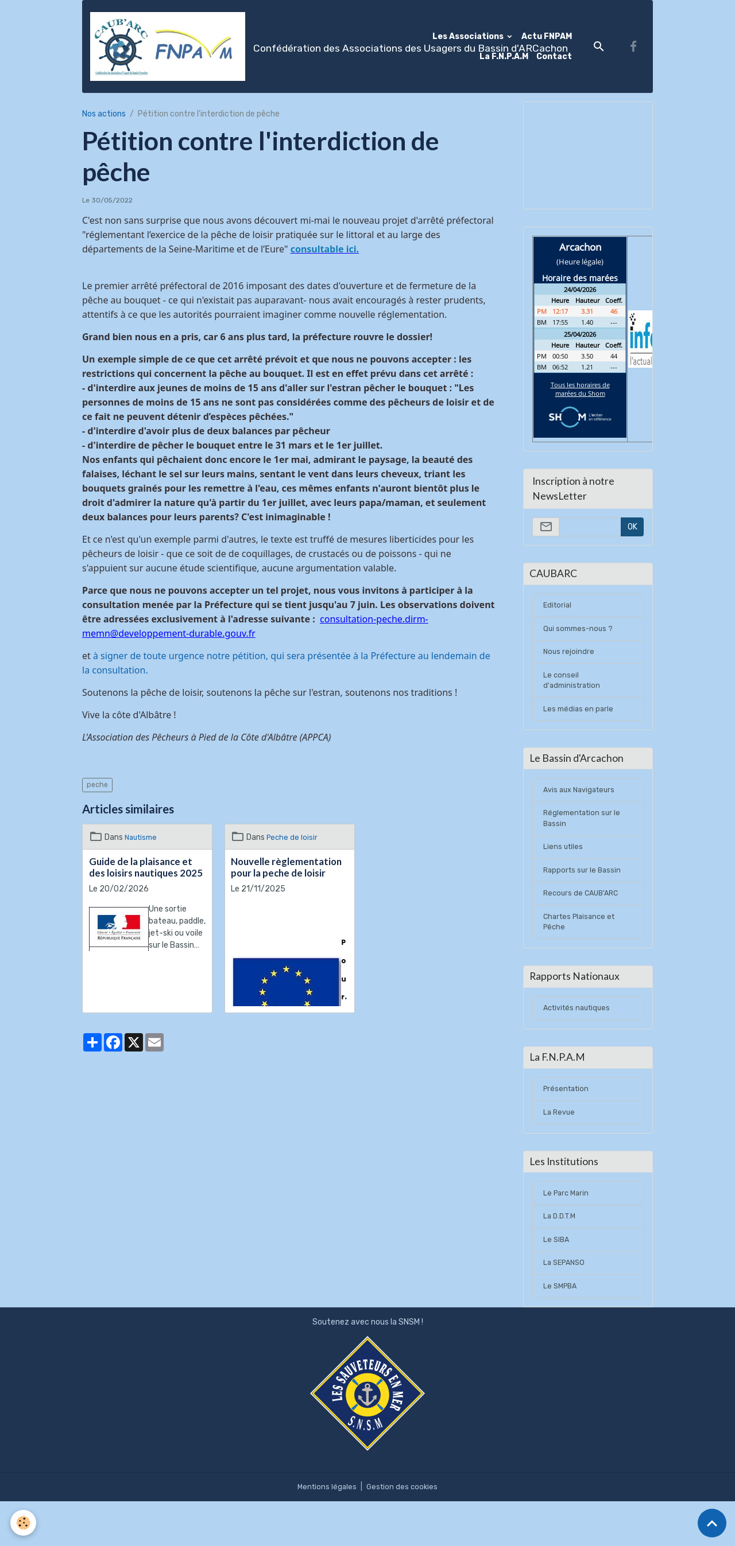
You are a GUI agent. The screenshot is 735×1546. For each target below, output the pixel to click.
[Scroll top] (712, 1523)
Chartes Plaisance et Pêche (582, 946)
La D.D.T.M (561, 1256)
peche (97, 785)
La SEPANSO (566, 1306)
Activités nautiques (580, 1037)
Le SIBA (557, 1281)
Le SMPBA (561, 1330)
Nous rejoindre (569, 658)
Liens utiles (564, 866)
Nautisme (143, 837)
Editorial (558, 609)
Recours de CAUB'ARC (583, 915)
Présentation (568, 1122)
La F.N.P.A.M (503, 56)
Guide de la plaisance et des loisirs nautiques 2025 (146, 867)
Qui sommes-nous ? (580, 633)
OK (632, 527)
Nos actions (104, 114)
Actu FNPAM (546, 36)
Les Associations (468, 36)
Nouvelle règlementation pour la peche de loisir (286, 867)
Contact (554, 56)
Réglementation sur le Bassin (584, 835)
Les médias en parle (579, 720)
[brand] (255, 46)
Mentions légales (326, 1531)
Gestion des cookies (403, 1531)
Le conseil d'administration (574, 689)
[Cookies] (24, 1522)
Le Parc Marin (567, 1232)
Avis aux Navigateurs (582, 804)
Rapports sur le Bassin (584, 890)
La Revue (560, 1147)
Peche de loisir (292, 837)
